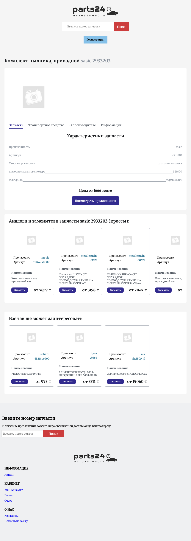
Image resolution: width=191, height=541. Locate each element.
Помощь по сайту (16, 521)
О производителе (83, 125)
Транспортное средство (46, 125)
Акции (9, 474)
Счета (8, 500)
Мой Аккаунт (13, 490)
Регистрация (95, 39)
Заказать (19, 290)
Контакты (11, 515)
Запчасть (16, 125)
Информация (111, 125)
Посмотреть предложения (95, 201)
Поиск (121, 27)
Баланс (9, 495)
